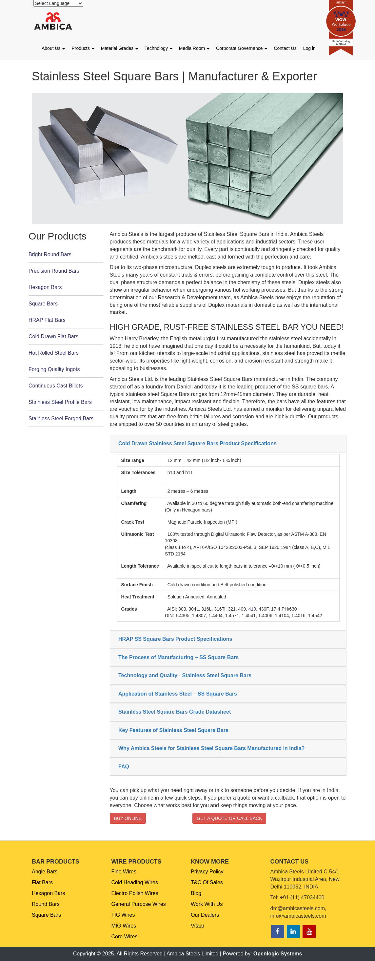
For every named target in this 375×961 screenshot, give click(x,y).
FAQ (123, 766)
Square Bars (43, 303)
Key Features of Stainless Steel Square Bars (173, 730)
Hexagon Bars (45, 287)
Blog (196, 893)
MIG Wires (123, 926)
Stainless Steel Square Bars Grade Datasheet (174, 712)
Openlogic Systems (277, 953)
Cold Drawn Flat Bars (53, 336)
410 (252, 609)
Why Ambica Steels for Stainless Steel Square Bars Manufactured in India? (211, 748)
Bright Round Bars (50, 254)
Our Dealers (205, 915)
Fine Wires (123, 871)
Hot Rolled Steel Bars (54, 353)
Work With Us (207, 904)
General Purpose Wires (138, 904)
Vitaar (198, 926)
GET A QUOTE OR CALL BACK (229, 818)
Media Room (194, 48)
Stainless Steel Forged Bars (61, 418)
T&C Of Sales (207, 882)
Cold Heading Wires (134, 882)
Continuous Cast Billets (56, 385)
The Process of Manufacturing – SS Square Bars (178, 657)
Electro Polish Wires (134, 893)
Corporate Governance (241, 48)
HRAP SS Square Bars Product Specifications (175, 639)
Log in (309, 48)
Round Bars (46, 904)
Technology (158, 48)
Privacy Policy (207, 871)
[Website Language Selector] (58, 3)
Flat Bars (42, 882)
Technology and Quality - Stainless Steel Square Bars (184, 675)
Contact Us (285, 48)
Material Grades (119, 48)
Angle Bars (44, 871)
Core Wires (124, 936)
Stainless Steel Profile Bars (60, 402)
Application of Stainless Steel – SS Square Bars (177, 694)
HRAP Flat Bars (47, 320)
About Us (53, 48)
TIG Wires (123, 915)
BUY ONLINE (128, 818)
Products (82, 48)
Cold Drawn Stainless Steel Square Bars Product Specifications (197, 443)
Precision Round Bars (54, 271)
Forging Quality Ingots (54, 369)
